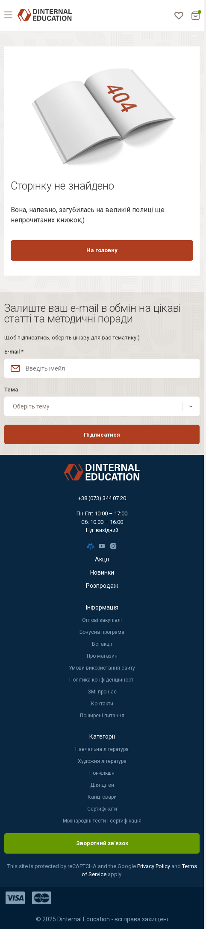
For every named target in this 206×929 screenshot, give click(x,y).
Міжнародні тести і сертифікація (102, 821)
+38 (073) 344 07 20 (102, 498)
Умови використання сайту (102, 668)
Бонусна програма (101, 632)
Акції (102, 559)
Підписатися (102, 434)
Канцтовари (102, 797)
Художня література (102, 761)
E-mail (14, 351)
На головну (102, 250)
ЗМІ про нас (102, 692)
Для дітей (102, 785)
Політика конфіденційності (102, 680)
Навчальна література (102, 749)
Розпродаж (102, 585)
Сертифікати (102, 809)
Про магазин (102, 656)
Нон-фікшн (102, 773)
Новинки (102, 572)
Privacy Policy (154, 866)
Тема (11, 389)
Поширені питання (102, 716)
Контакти (102, 704)
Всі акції (102, 644)
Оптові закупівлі (102, 620)
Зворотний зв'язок (102, 843)
